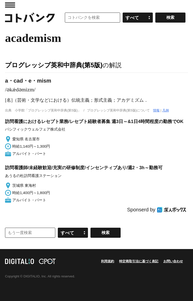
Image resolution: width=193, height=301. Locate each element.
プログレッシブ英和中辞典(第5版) (54, 65)
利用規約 (107, 261)
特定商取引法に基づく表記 (138, 261)
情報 (156, 110)
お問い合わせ (173, 261)
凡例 (165, 110)
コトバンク (30, 18)
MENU (10, 5)
